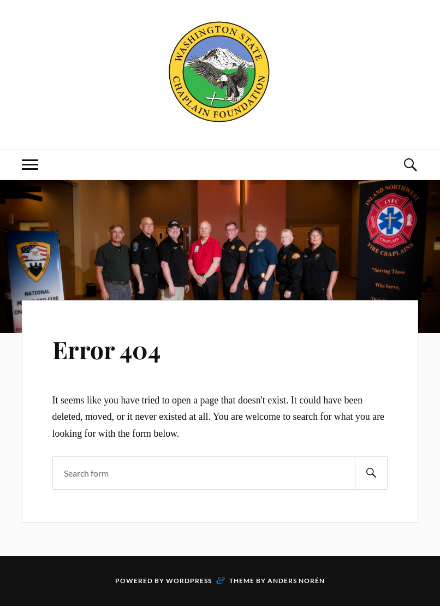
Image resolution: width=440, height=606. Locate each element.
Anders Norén (296, 581)
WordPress (189, 581)
